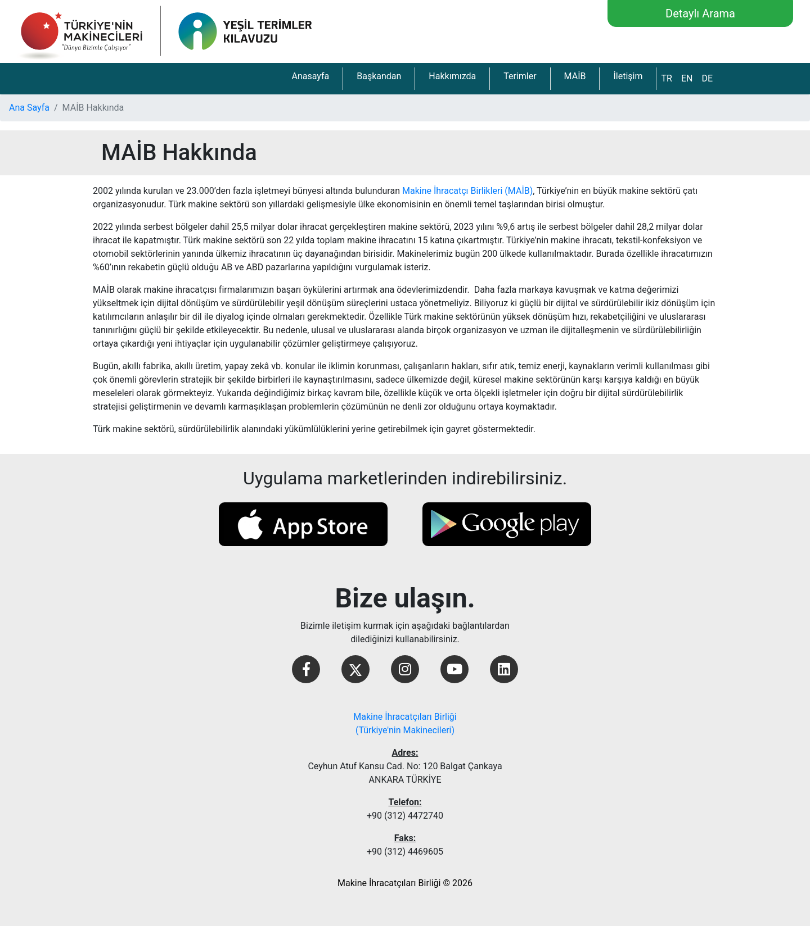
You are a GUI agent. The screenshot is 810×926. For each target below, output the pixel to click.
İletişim (627, 76)
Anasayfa (310, 76)
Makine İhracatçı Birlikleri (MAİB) (467, 190)
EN (687, 78)
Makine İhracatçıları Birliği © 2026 (405, 883)
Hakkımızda (452, 76)
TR (666, 78)
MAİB (575, 76)
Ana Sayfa (29, 107)
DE (707, 78)
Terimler (519, 76)
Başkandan (379, 76)
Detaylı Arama (700, 13)
